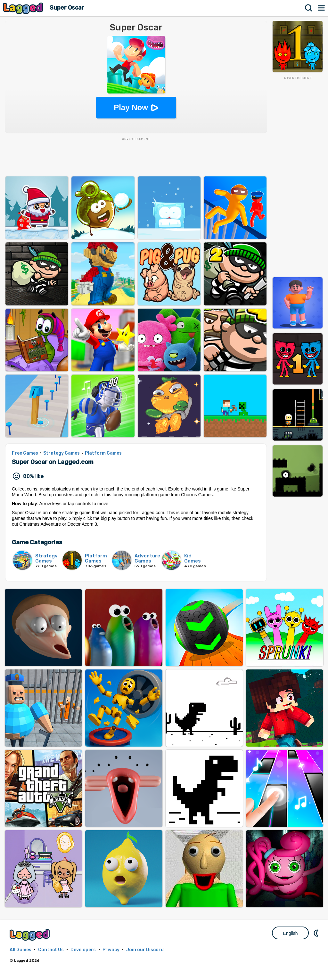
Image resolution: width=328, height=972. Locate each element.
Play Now (131, 107)
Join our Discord (145, 949)
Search (308, 8)
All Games (20, 949)
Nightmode (316, 933)
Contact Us (51, 949)
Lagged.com (30, 935)
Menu (321, 8)
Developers (83, 949)
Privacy (110, 949)
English (290, 933)
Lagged (24, 8)
